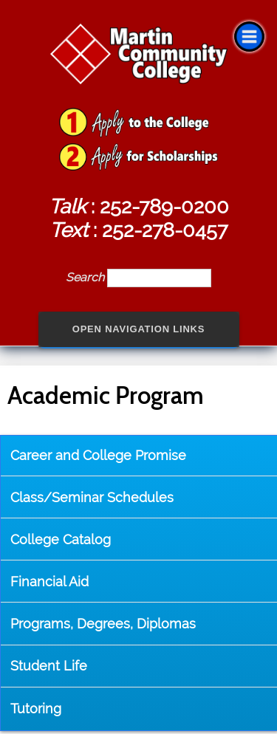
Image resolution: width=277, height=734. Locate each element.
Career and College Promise (98, 455)
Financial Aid (49, 581)
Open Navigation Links (138, 329)
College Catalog (60, 539)
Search (86, 277)
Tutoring (35, 708)
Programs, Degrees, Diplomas (103, 623)
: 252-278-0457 (138, 229)
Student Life (48, 665)
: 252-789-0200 (139, 206)
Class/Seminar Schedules (92, 497)
